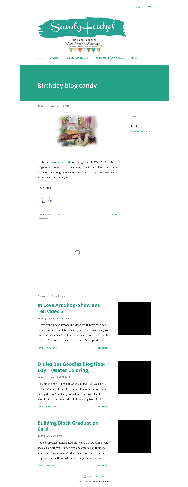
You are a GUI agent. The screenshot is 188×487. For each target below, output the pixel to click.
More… (134, 58)
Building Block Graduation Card (68, 426)
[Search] (139, 7)
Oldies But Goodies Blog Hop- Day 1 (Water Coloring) (71, 367)
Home (39, 58)
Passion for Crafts (60, 162)
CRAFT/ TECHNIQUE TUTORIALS (110, 58)
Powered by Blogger (94, 476)
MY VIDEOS (54, 58)
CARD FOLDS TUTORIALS (77, 58)
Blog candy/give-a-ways (140, 131)
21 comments (52, 406)
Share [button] (134, 116)
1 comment (51, 348)
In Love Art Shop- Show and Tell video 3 (69, 308)
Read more (103, 348)
